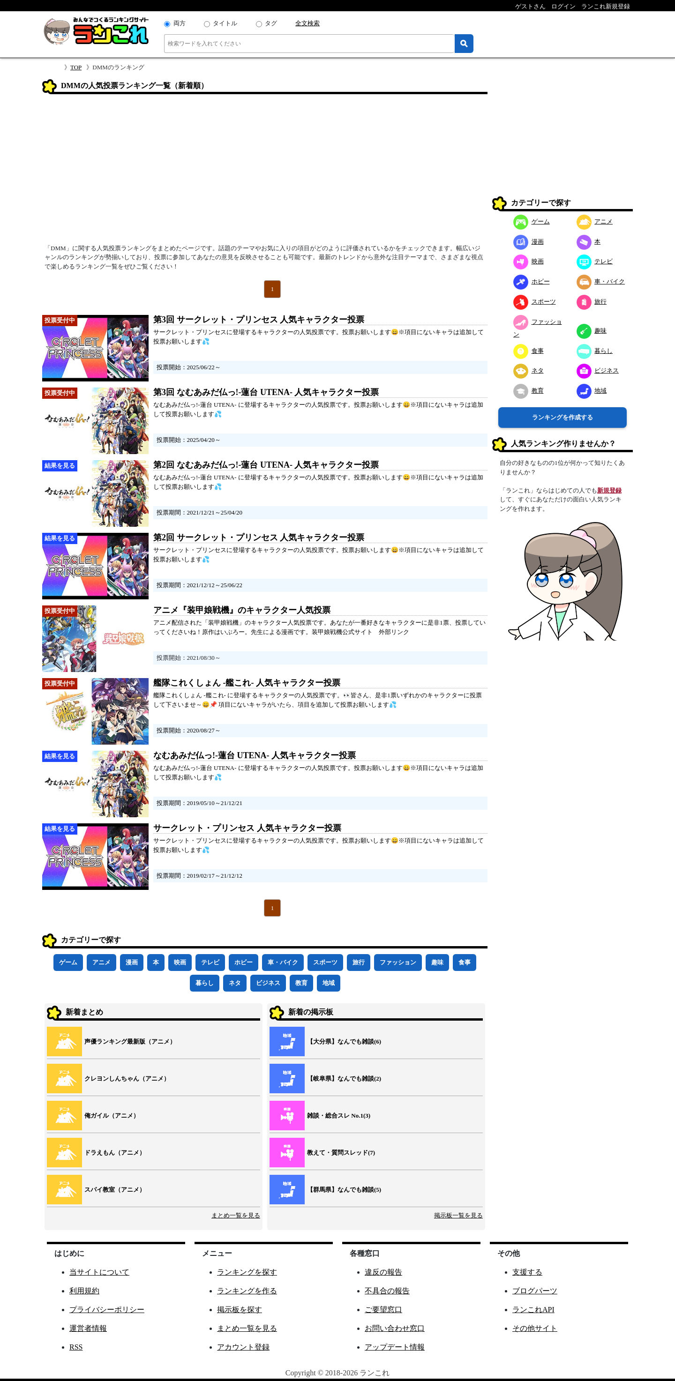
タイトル (225, 23)
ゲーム (68, 962)
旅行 (358, 962)
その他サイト (534, 1328)
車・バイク (283, 962)
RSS (75, 1347)
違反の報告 (383, 1272)
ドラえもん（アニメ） (114, 1152)
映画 (180, 962)
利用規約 (84, 1291)
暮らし (204, 982)
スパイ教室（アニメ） (114, 1189)
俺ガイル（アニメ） (111, 1115)
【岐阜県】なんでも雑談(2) (344, 1078)
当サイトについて (99, 1272)
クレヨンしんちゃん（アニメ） (127, 1078)
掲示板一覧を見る (458, 1215)
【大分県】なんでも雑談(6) (344, 1041)
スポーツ (325, 962)
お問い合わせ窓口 (395, 1328)
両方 (179, 23)
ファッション (398, 962)
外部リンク (394, 631)
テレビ (210, 962)
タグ (271, 23)
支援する (527, 1272)
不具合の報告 (387, 1291)
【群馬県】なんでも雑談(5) (344, 1189)
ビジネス (268, 982)
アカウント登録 (243, 1347)
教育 (301, 982)
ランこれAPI (533, 1310)
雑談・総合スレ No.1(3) (338, 1115)
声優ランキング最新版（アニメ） (130, 1041)
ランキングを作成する (562, 417)
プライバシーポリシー (106, 1310)
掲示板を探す (239, 1310)
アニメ (101, 962)
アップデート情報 (395, 1347)
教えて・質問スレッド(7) (341, 1152)
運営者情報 (88, 1328)
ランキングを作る (247, 1291)
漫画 (132, 962)
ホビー (243, 962)
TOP (76, 67)
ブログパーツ (534, 1291)
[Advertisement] (265, 172)
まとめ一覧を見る (235, 1215)
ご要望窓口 (383, 1310)
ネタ (235, 982)
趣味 (437, 962)
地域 (328, 982)
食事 (464, 962)
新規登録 (609, 490)
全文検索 (307, 23)
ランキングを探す (247, 1272)
